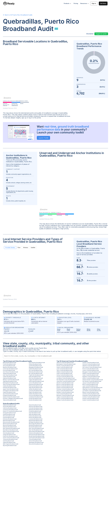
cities (22, 348)
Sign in (94, 3)
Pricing (76, 3)
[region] (37, 73)
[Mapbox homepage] (7, 98)
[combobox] (55, 356)
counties (31, 348)
